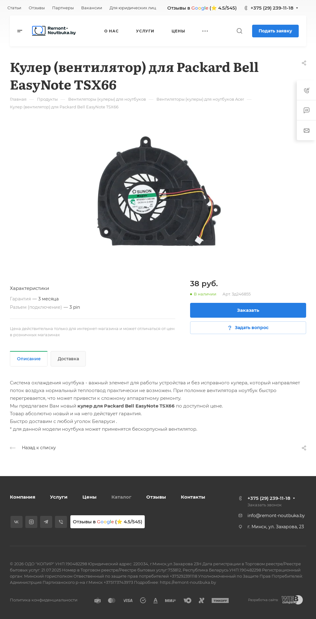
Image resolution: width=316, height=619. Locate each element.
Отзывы (156, 497)
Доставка (68, 359)
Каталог (121, 497)
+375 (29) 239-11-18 (272, 8)
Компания (22, 497)
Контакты (193, 497)
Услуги (59, 497)
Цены (89, 497)
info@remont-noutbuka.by (276, 515)
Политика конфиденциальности (43, 599)
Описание (29, 359)
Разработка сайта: (263, 600)
